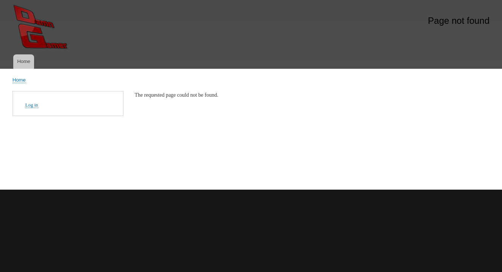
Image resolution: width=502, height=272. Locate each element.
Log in (31, 105)
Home (23, 61)
